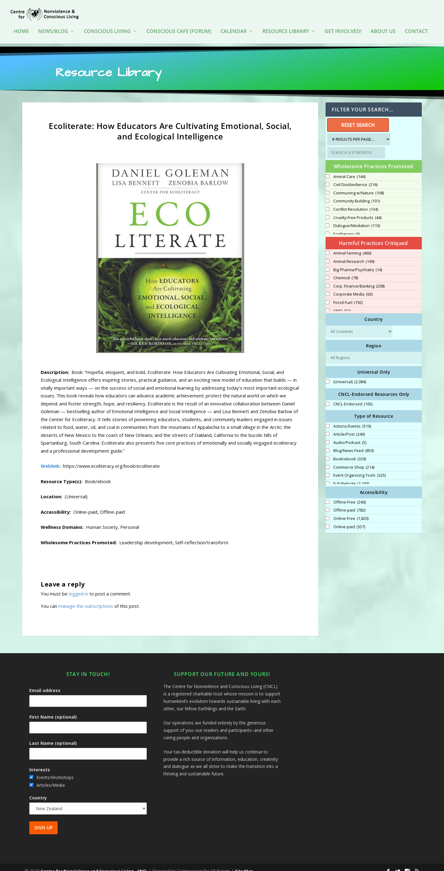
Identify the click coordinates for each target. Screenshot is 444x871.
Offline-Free (349, 495)
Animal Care (349, 169)
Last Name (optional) (53, 736)
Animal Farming (352, 246)
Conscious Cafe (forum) (178, 28)
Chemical (345, 270)
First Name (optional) (53, 710)
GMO (342, 303)
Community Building (356, 194)
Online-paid (349, 519)
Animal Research (353, 254)
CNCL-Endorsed (352, 397)
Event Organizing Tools (359, 468)
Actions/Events (352, 419)
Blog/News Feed (353, 443)
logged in (78, 586)
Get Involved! (343, 28)
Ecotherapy (346, 227)
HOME (21, 28)
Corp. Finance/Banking (358, 279)
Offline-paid (349, 503)
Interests (39, 762)
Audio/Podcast (349, 435)
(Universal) (349, 374)
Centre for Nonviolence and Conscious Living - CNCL (94, 864)
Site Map (244, 864)
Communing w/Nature (358, 186)
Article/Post (349, 427)
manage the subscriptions (85, 599)
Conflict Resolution (355, 202)
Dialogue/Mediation (356, 218)
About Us (383, 28)
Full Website (351, 476)
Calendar (233, 28)
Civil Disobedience (355, 177)
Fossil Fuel (348, 295)
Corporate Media (352, 287)
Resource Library (285, 28)
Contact (416, 28)
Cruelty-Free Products (357, 210)
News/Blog (53, 28)
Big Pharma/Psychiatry (357, 262)
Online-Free (350, 511)
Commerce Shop (353, 460)
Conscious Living (107, 28)
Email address (44, 683)
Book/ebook (349, 452)
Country (38, 791)
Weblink (50, 459)
